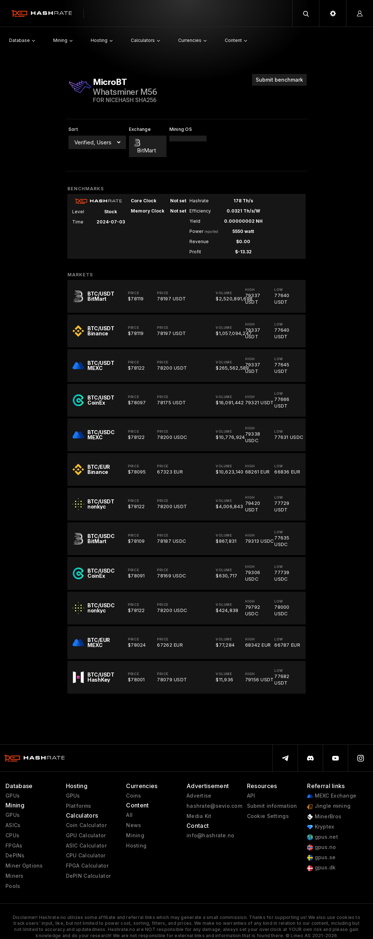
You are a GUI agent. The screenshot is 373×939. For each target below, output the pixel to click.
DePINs (15, 855)
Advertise (199, 796)
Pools (12, 886)
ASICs (12, 825)
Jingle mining (328, 806)
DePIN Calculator (88, 876)
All (129, 815)
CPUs (12, 835)
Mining (135, 835)
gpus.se (321, 857)
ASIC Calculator (86, 846)
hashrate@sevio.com (214, 806)
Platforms (78, 806)
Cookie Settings (268, 816)
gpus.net (322, 837)
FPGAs (13, 846)
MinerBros (324, 817)
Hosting (136, 846)
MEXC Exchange (331, 796)
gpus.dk (321, 868)
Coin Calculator (86, 825)
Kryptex (320, 827)
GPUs (12, 796)
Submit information (272, 806)
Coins (133, 796)
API (251, 796)
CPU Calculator (86, 855)
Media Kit (199, 816)
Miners (14, 876)
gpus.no (321, 847)
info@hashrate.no (210, 835)
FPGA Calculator (87, 866)
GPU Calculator (86, 835)
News (133, 825)
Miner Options (24, 866)
